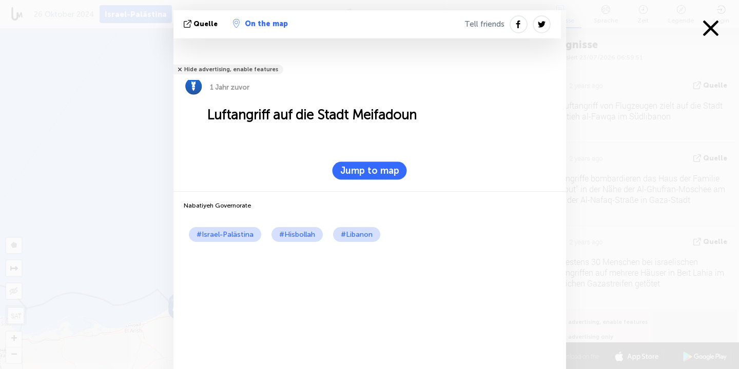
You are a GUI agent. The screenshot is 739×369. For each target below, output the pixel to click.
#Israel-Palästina (225, 234)
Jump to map (369, 170)
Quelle (202, 24)
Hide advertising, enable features (231, 69)
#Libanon (357, 234)
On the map (260, 23)
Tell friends (484, 24)
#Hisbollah (297, 234)
